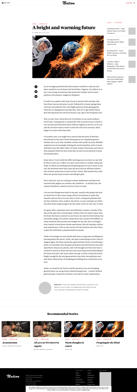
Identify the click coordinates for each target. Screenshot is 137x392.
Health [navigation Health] (78, 384)
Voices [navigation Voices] (78, 377)
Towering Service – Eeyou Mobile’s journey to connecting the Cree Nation (116, 53)
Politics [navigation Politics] (78, 375)
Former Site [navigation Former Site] (91, 384)
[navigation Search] (134, 3)
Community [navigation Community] (79, 380)
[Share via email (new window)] (36, 96)
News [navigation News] (77, 373)
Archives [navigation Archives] (90, 382)
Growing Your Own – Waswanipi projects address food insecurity (115, 42)
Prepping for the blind (108, 342)
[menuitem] (129, 3)
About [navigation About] (89, 373)
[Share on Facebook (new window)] (35, 86)
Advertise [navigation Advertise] (91, 377)
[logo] (68, 4)
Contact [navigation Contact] (90, 380)
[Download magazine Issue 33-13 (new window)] (105, 380)
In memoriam (10, 342)
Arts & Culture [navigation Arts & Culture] (80, 382)
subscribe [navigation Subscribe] (129, 3)
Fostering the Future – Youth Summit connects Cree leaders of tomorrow (116, 31)
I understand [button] (85, 390)
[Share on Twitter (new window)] (35, 91)
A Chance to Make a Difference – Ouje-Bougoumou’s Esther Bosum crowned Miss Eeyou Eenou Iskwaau (116, 66)
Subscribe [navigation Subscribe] (91, 375)
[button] (6, 3)
